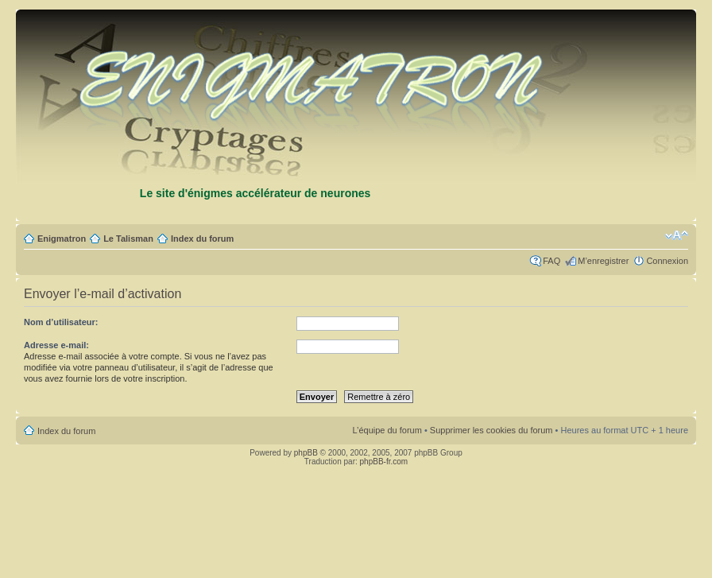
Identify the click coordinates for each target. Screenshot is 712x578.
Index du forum (202, 238)
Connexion (667, 261)
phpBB (306, 452)
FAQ (551, 261)
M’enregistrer (603, 261)
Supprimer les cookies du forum (491, 430)
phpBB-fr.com (384, 461)
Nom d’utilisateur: (61, 322)
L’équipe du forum (386, 430)
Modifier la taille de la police (676, 235)
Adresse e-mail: (56, 345)
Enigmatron (61, 238)
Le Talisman (128, 238)
